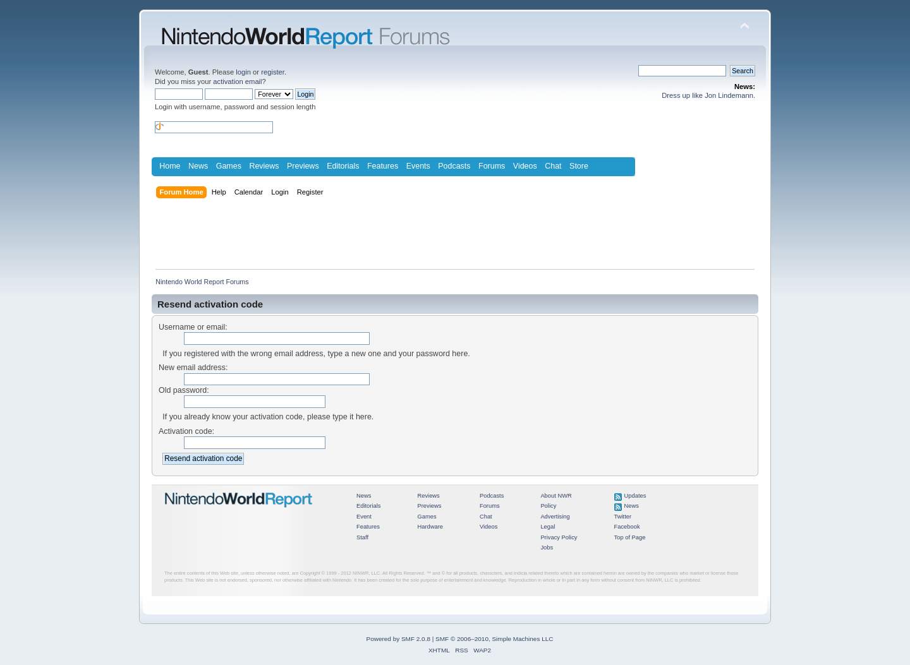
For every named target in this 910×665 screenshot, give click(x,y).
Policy (548, 506)
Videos (525, 166)
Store (578, 166)
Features (382, 166)
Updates (635, 496)
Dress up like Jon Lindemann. (708, 95)
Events (418, 166)
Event (364, 516)
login (243, 72)
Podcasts (454, 166)
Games (228, 166)
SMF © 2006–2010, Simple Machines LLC (494, 638)
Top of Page (630, 537)
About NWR (555, 496)
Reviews (264, 166)
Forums (491, 166)
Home (169, 166)
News (198, 166)
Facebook (627, 527)
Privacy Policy (558, 537)
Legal (547, 527)
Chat (553, 166)
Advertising (554, 516)
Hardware (430, 527)
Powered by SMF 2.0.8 (398, 638)
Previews (303, 166)
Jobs (546, 547)
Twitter (623, 516)
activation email (237, 81)
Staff (362, 537)
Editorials (343, 166)
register (272, 72)
